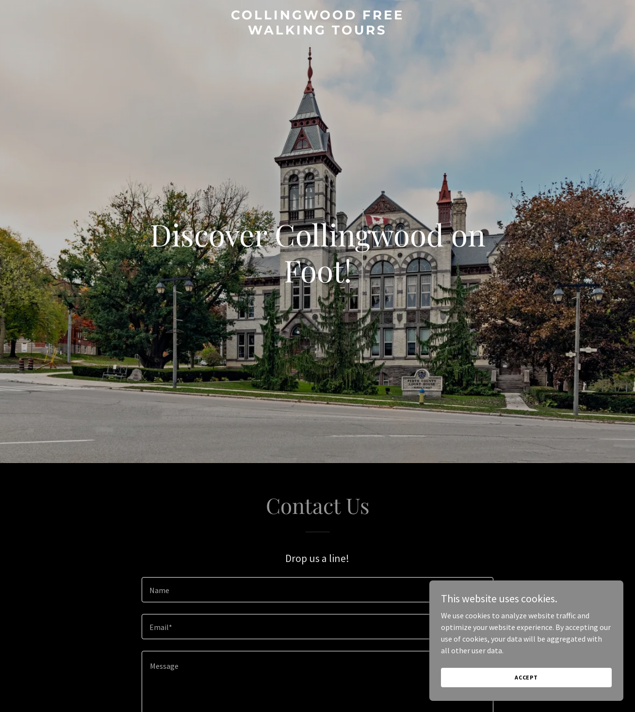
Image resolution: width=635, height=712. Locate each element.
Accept (526, 697)
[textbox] (317, 589)
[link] (317, 31)
